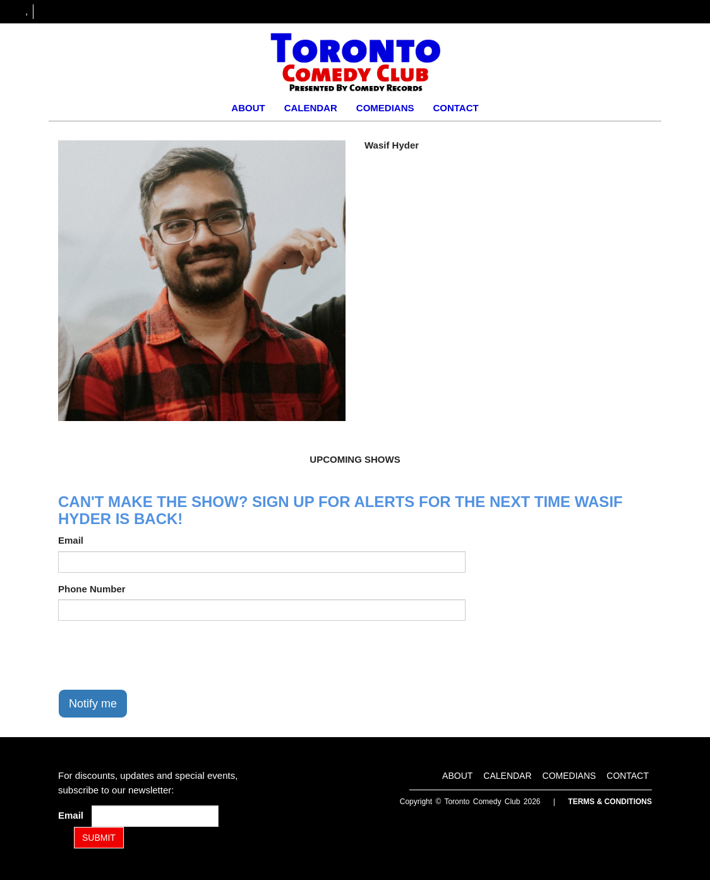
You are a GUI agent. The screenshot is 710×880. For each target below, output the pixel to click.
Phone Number (92, 589)
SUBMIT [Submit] (99, 838)
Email (70, 540)
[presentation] (154, 655)
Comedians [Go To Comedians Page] (385, 107)
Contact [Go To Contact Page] (455, 107)
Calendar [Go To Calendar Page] (310, 107)
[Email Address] (155, 816)
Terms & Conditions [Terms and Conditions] (610, 801)
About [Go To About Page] (248, 107)
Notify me (93, 703)
